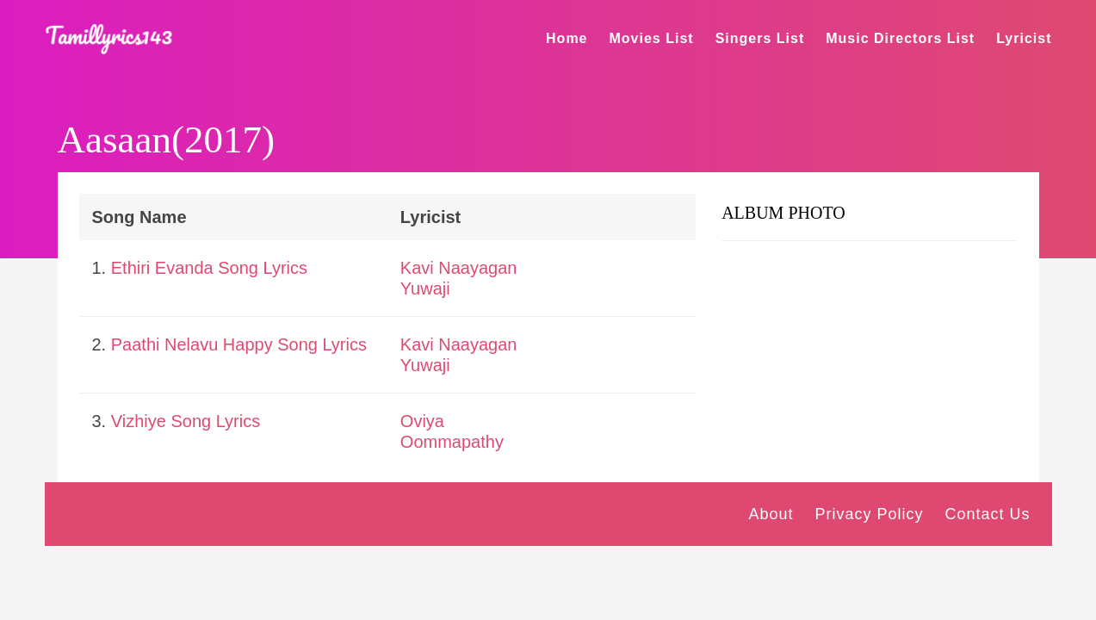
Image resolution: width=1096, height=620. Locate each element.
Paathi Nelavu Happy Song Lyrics (239, 344)
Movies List (652, 38)
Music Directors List (900, 38)
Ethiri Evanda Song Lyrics (209, 267)
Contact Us (987, 514)
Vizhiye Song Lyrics (185, 421)
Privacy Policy (868, 514)
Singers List (760, 38)
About (770, 514)
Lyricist (1023, 38)
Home (566, 38)
